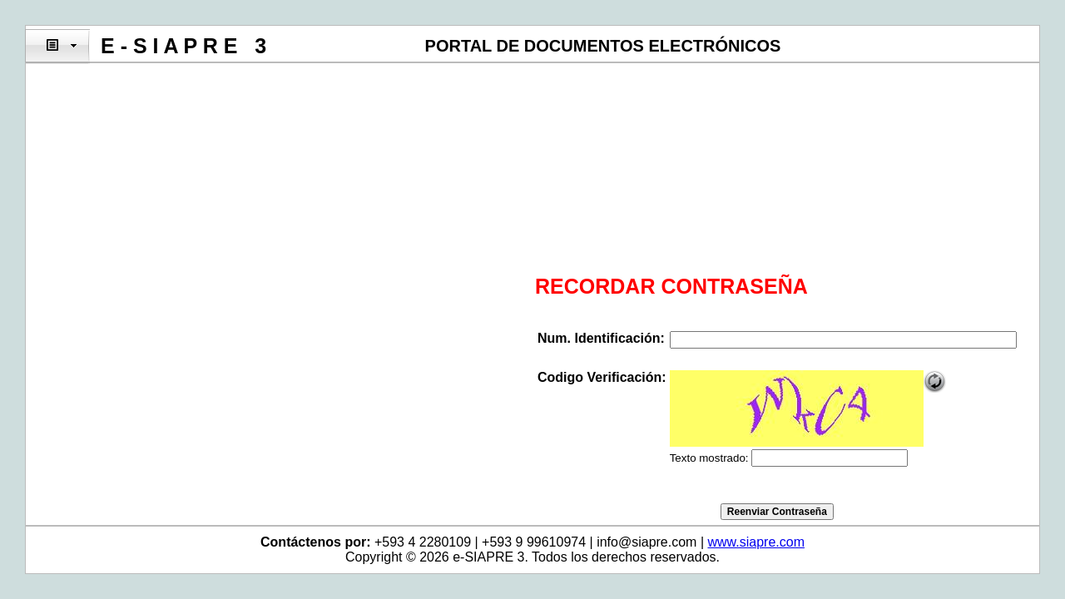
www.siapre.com (755, 542)
